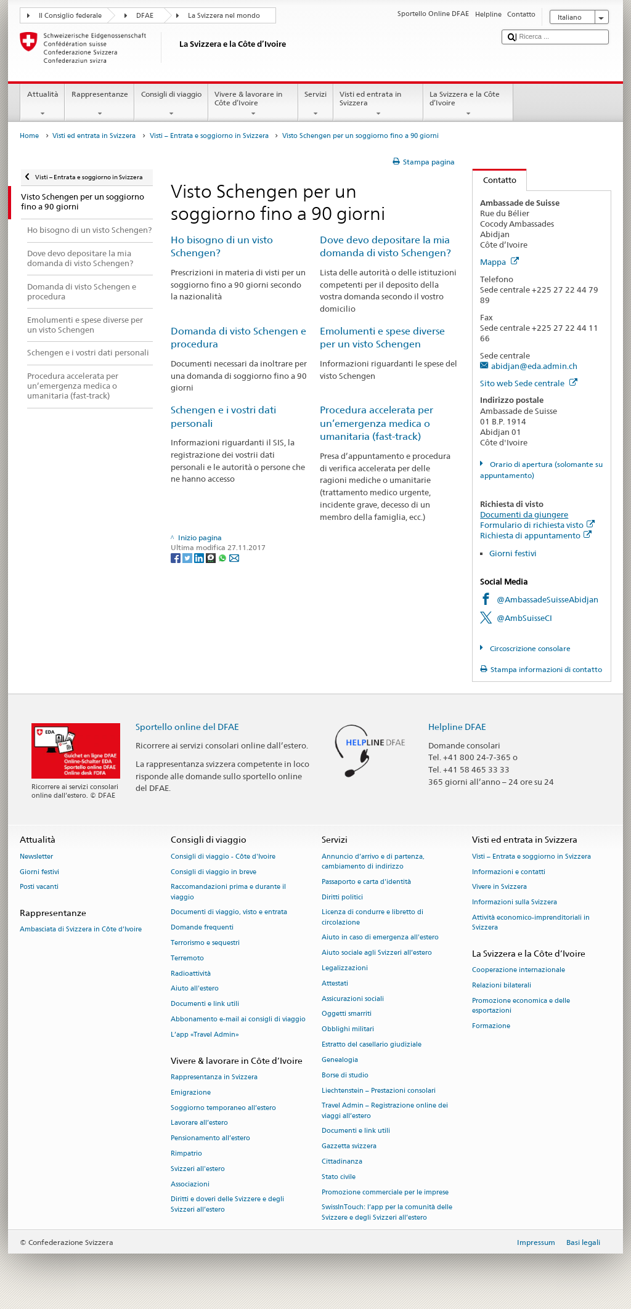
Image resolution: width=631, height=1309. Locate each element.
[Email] (234, 557)
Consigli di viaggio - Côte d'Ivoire (223, 857)
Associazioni (190, 1184)
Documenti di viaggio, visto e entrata (229, 913)
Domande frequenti (202, 928)
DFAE (144, 16)
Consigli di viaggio (171, 104)
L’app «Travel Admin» (205, 1035)
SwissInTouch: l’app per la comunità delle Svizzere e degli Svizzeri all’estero (387, 1213)
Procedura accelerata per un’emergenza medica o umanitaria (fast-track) (376, 423)
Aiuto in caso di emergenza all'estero (380, 938)
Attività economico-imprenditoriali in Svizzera (531, 922)
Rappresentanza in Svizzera (214, 1077)
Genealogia (340, 1060)
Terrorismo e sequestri (205, 943)
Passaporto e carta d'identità (366, 882)
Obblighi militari (348, 1030)
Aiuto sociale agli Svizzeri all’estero (377, 953)
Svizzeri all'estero (198, 1169)
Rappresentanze (99, 104)
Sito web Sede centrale (528, 383)
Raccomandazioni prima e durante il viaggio (228, 892)
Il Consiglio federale (70, 16)
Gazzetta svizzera (349, 1147)
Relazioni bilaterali (501, 985)
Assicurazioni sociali (353, 999)
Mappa (499, 262)
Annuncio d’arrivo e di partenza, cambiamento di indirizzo (373, 861)
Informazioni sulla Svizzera (514, 903)
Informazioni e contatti (508, 872)
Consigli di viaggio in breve (213, 872)
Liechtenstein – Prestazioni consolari (379, 1091)
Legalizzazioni (345, 968)
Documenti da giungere (524, 514)
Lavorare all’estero (199, 1123)
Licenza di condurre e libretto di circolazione (372, 917)
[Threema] (212, 557)
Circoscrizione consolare (529, 648)
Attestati (335, 983)
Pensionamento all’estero (210, 1139)
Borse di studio (345, 1075)
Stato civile (339, 1177)
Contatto (494, 180)
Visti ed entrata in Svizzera (378, 104)
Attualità (42, 104)
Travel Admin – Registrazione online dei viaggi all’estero (385, 1111)
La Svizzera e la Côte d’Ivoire (468, 104)
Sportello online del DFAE (187, 726)
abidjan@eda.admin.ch (534, 366)
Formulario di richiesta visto (537, 525)
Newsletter (36, 857)
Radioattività (191, 974)
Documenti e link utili (205, 1004)
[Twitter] (188, 557)
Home (29, 136)
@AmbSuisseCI (524, 618)
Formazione (491, 1026)
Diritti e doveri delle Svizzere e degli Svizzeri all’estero (227, 1205)
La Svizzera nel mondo (224, 16)
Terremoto (187, 958)
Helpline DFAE (457, 726)
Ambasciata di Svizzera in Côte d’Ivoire (81, 930)
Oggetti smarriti (347, 1014)
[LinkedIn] (200, 557)
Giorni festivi (513, 553)
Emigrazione (191, 1092)
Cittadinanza (342, 1161)
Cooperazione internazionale (518, 971)
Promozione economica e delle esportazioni (521, 1006)
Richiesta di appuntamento (536, 535)
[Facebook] (176, 557)
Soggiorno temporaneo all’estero (223, 1108)
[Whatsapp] (223, 557)
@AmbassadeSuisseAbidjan (547, 599)
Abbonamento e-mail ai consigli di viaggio (238, 1019)
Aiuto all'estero (195, 989)
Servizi (316, 104)
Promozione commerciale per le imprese (385, 1192)
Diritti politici (342, 897)
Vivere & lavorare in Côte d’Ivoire (253, 104)
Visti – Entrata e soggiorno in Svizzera (209, 136)
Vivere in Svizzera (499, 887)
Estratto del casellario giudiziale (371, 1044)
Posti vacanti (39, 887)
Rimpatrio (186, 1153)
